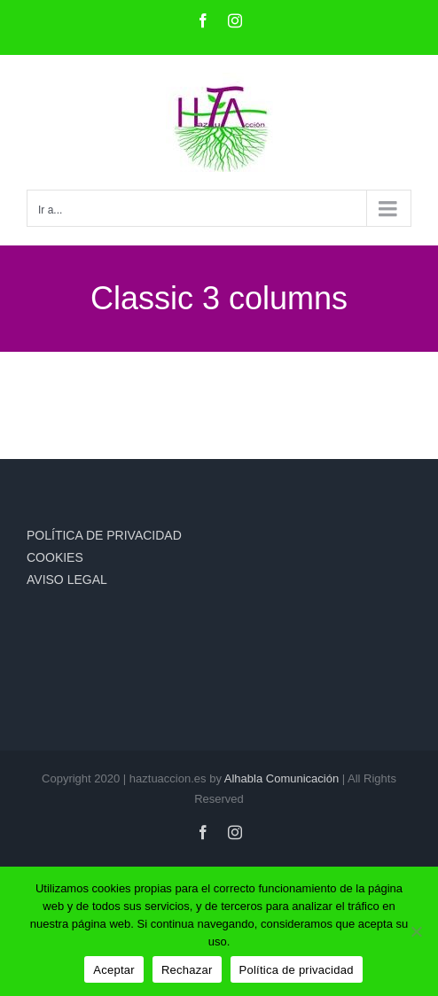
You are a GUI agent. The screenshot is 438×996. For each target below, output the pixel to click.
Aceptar (114, 970)
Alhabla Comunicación (281, 778)
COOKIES (55, 557)
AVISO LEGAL (67, 579)
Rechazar (187, 970)
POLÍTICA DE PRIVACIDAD (104, 535)
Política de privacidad (296, 970)
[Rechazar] (416, 931)
